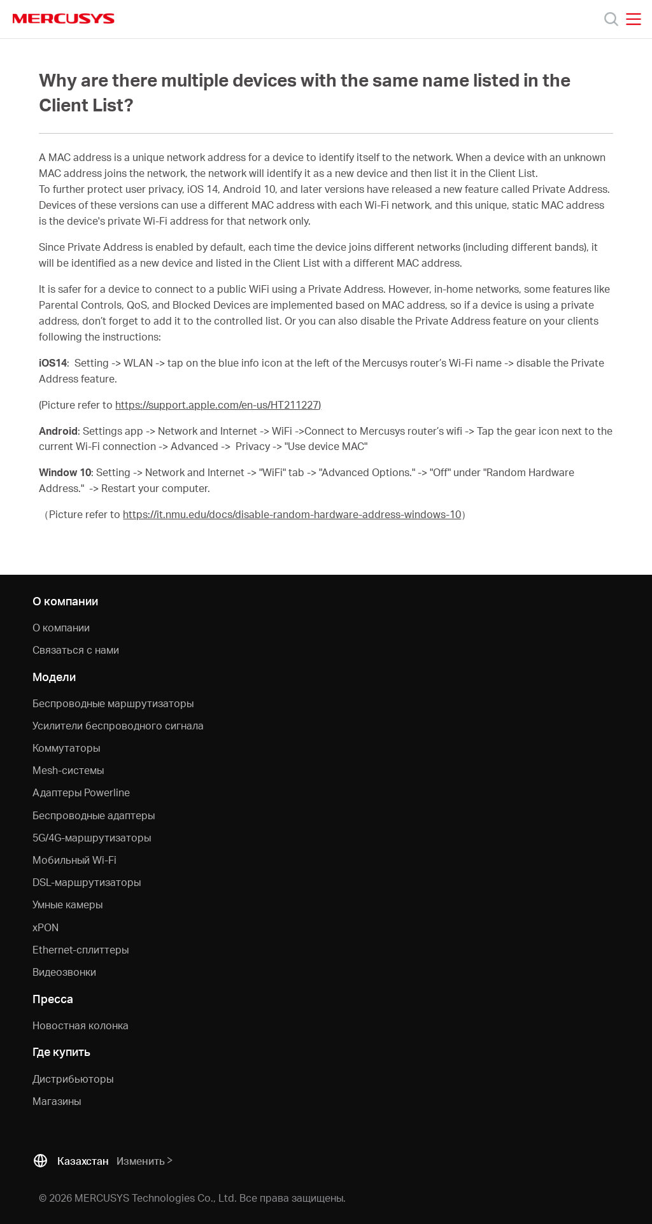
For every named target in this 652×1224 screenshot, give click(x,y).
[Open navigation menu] (633, 19)
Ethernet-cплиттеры (80, 949)
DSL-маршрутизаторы (86, 882)
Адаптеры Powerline (81, 792)
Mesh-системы (68, 770)
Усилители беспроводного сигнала (118, 725)
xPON (45, 927)
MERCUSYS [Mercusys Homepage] (64, 18)
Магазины (56, 1101)
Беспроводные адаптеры (93, 815)
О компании (61, 627)
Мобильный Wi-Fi (74, 859)
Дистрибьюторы (72, 1078)
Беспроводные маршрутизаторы (113, 703)
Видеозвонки (64, 971)
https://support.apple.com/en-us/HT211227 (216, 404)
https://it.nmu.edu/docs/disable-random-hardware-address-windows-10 (292, 514)
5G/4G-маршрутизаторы (91, 837)
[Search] (611, 19)
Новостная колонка (80, 1025)
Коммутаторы (66, 747)
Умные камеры (67, 904)
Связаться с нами (75, 649)
